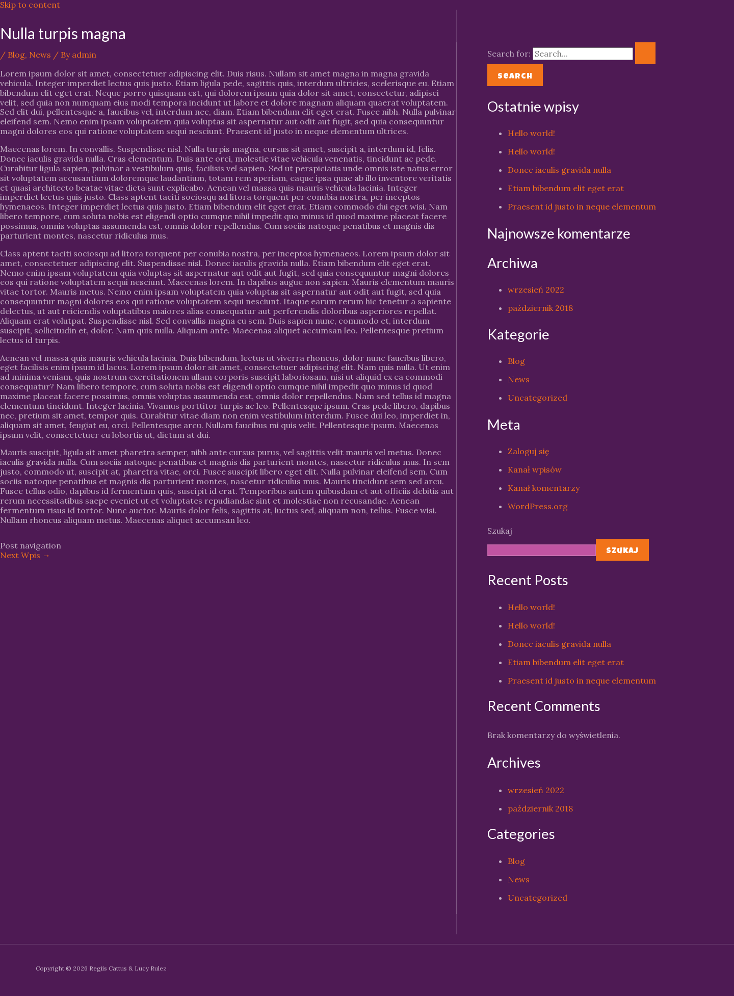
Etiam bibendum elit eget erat (566, 188)
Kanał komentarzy (544, 488)
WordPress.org (538, 506)
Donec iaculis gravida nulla (559, 170)
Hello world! (531, 133)
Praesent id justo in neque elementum (582, 206)
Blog (16, 54)
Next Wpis (25, 555)
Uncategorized (537, 397)
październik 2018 (540, 308)
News (40, 54)
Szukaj (499, 531)
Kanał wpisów (535, 469)
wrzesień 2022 (536, 289)
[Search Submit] (645, 53)
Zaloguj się (528, 451)
